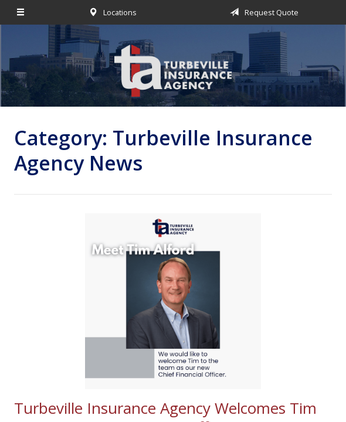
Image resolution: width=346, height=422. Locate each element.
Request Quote (262, 12)
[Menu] (21, 12)
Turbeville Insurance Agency (173, 71)
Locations (110, 12)
